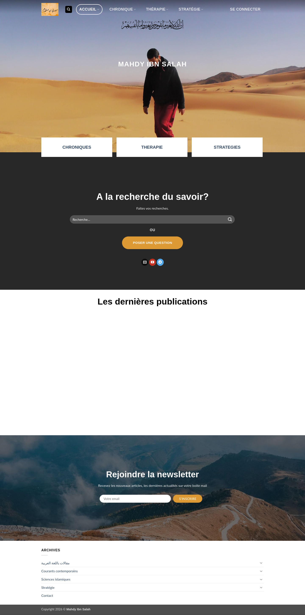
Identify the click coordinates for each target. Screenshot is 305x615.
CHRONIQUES (76, 147)
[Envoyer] (230, 219)
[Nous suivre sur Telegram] (160, 262)
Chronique (123, 9)
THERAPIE (152, 147)
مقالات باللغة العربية (55, 563)
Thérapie (157, 9)
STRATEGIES (227, 147)
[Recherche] (68, 9)
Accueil (89, 9)
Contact (47, 595)
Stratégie (191, 9)
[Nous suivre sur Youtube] (152, 262)
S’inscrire (187, 499)
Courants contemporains (59, 571)
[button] (245, 9)
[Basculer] (261, 562)
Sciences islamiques (55, 579)
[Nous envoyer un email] (144, 262)
